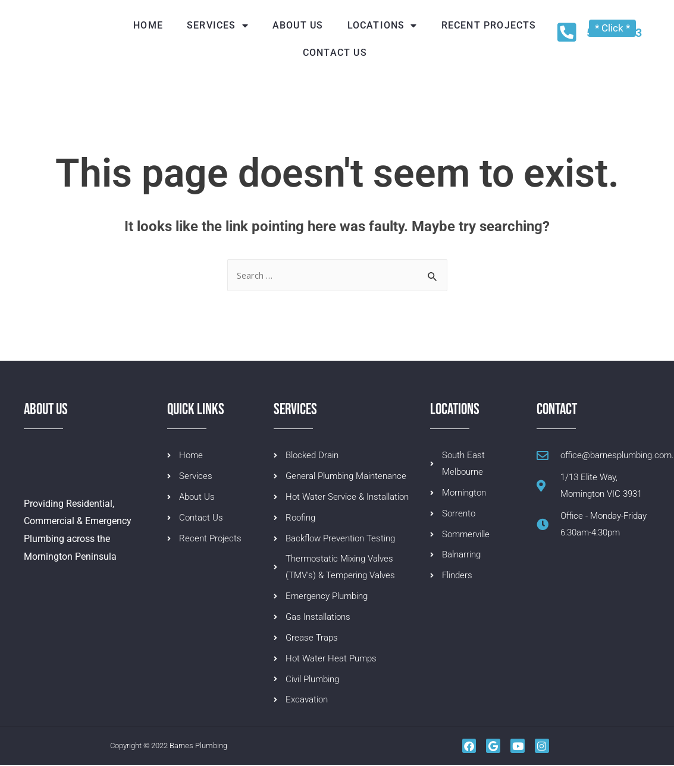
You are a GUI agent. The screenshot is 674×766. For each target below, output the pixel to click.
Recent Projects (489, 25)
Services (218, 25)
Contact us (335, 52)
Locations (382, 25)
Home (148, 25)
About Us (298, 25)
